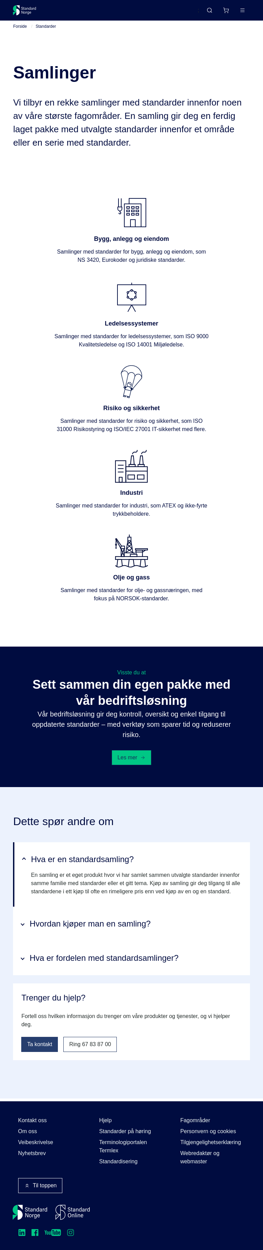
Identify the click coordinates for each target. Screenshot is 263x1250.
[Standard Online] (72, 1212)
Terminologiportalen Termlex (123, 1146)
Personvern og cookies (208, 1131)
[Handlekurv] (226, 10)
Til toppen (40, 1185)
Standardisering (118, 1161)
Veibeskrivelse (35, 1142)
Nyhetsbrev (32, 1153)
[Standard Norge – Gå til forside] (25, 10)
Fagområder (195, 1120)
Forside (20, 29)
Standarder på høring (125, 1131)
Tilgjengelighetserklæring (210, 1142)
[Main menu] (242, 10)
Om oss (27, 1131)
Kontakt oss (32, 1120)
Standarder (46, 29)
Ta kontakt (39, 1047)
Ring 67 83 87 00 (90, 1047)
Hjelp (105, 1120)
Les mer (131, 760)
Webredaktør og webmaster (199, 1157)
